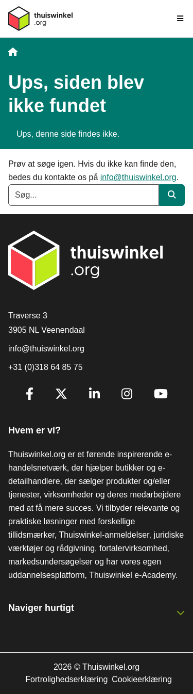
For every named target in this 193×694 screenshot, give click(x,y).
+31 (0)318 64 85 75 (45, 367)
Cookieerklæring (142, 679)
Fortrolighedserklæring (66, 679)
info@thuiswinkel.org (138, 177)
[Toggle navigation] (180, 18)
